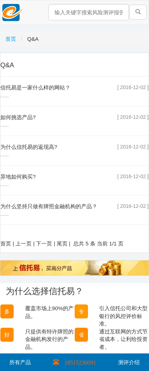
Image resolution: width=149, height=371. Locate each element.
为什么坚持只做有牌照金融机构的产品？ (48, 206)
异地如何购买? (18, 177)
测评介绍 (129, 362)
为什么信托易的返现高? (28, 147)
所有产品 (20, 362)
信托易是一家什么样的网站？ (35, 87)
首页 (11, 39)
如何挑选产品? (18, 117)
